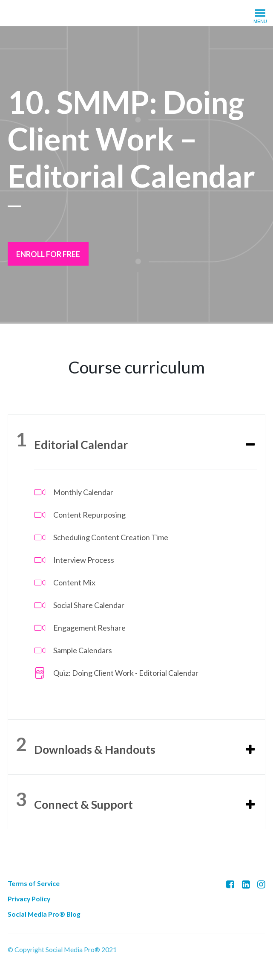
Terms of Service (34, 882)
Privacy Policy (29, 898)
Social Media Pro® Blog (44, 913)
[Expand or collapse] (250, 444)
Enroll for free (48, 254)
